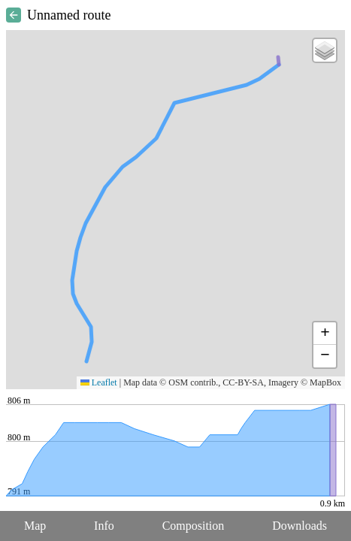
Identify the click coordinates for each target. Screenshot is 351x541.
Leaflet (98, 382)
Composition (193, 525)
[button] (324, 50)
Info (104, 525)
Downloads (299, 525)
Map (35, 525)
